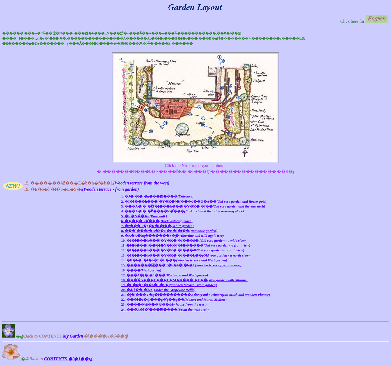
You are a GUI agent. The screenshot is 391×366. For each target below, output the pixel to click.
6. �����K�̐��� (157, 221)
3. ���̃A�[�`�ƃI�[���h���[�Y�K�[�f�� (193, 206)
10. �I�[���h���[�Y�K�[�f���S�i (183, 240)
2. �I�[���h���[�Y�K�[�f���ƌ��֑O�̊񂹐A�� (193, 201)
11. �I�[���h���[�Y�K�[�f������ (185, 245)
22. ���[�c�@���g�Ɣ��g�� (174, 299)
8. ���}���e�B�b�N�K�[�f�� (169, 231)
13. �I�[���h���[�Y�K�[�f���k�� (185, 255)
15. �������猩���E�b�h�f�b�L (181, 265)
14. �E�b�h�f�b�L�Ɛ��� (174, 260)
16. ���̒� (141, 270)
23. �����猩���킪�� (164, 304)
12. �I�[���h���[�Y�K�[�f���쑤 (182, 250)
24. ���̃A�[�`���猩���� (165, 309)
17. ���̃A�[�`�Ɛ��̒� (164, 275)
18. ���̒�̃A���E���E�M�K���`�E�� (184, 280)
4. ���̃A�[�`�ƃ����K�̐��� (182, 211)
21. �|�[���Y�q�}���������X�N (195, 295)
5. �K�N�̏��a (144, 216)
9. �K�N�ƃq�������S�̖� (172, 236)
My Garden (72, 336)
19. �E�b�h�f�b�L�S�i (169, 285)
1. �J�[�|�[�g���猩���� (157, 196)
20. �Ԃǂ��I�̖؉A (158, 290)
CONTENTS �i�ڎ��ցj (68, 359)
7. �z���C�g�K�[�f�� (157, 226)
